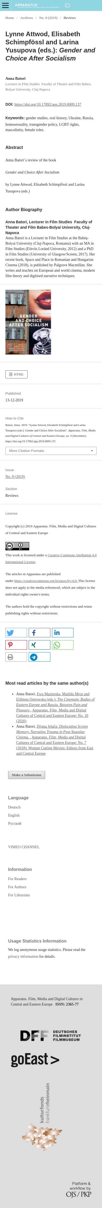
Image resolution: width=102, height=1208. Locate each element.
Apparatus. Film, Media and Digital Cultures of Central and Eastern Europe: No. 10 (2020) (52, 715)
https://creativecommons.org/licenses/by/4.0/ (46, 581)
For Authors (17, 887)
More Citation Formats (26, 451)
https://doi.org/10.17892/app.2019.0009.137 (47, 104)
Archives (26, 18)
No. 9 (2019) (48, 18)
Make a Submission (26, 775)
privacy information (23, 956)
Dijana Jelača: (52, 731)
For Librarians (19, 895)
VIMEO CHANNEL (24, 847)
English (14, 815)
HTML (18, 374)
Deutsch (14, 807)
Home (9, 18)
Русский (14, 823)
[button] (16, 632)
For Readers (17, 879)
